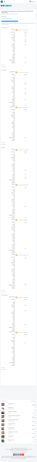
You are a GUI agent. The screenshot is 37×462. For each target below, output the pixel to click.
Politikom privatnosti (32, 457)
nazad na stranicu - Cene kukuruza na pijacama (10, 21)
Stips (4, 64)
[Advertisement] (18, 377)
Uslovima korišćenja (14, 458)
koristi (6, 456)
